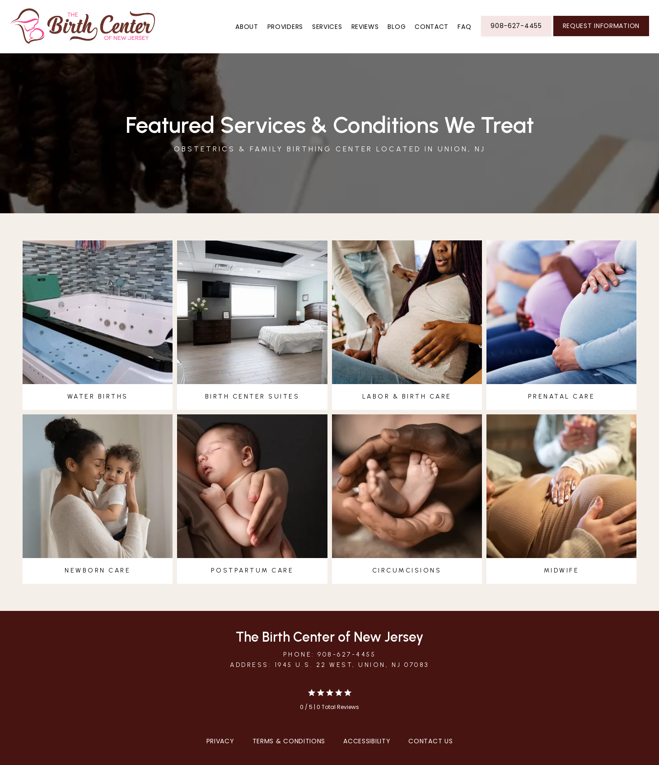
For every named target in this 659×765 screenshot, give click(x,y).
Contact (432, 26)
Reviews (365, 26)
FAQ (464, 26)
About (246, 26)
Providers (285, 26)
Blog (397, 26)
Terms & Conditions (289, 741)
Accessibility (366, 741)
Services (327, 26)
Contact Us (430, 741)
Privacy (220, 741)
